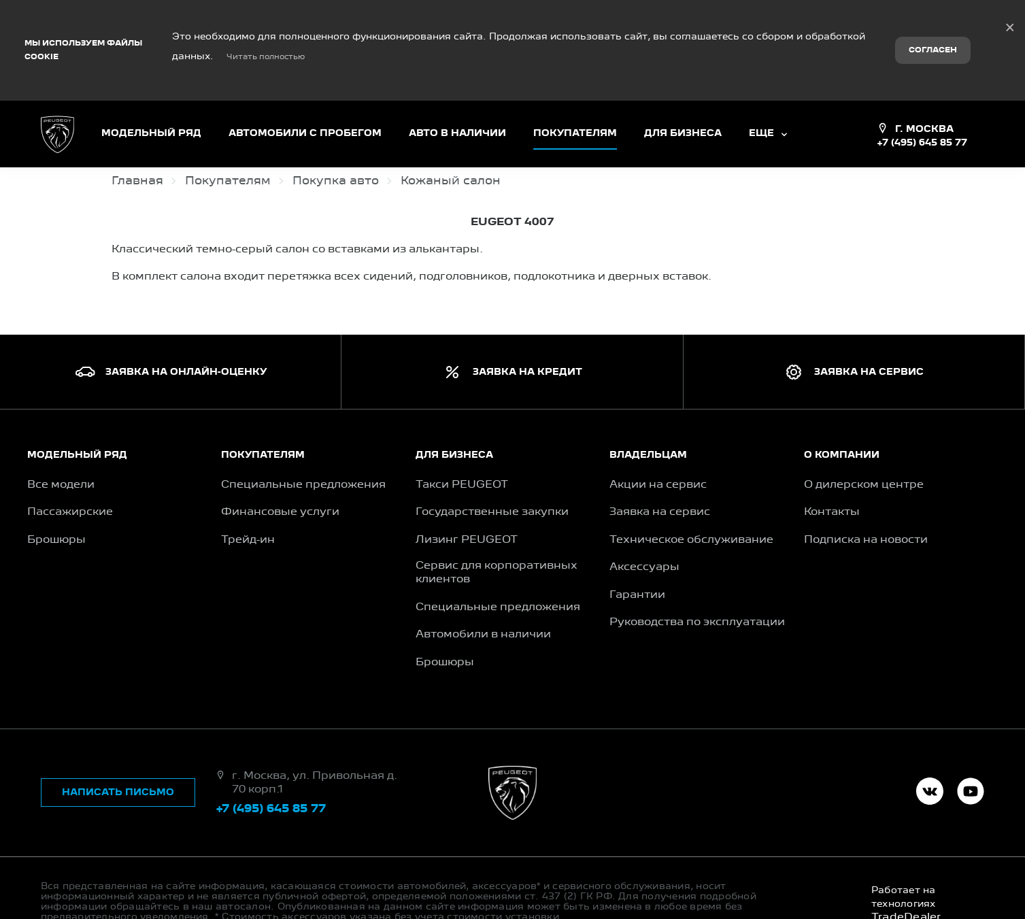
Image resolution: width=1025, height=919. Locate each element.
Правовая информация (116, 881)
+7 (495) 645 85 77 (922, 97)
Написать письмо (118, 746)
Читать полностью (265, 34)
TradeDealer (906, 871)
